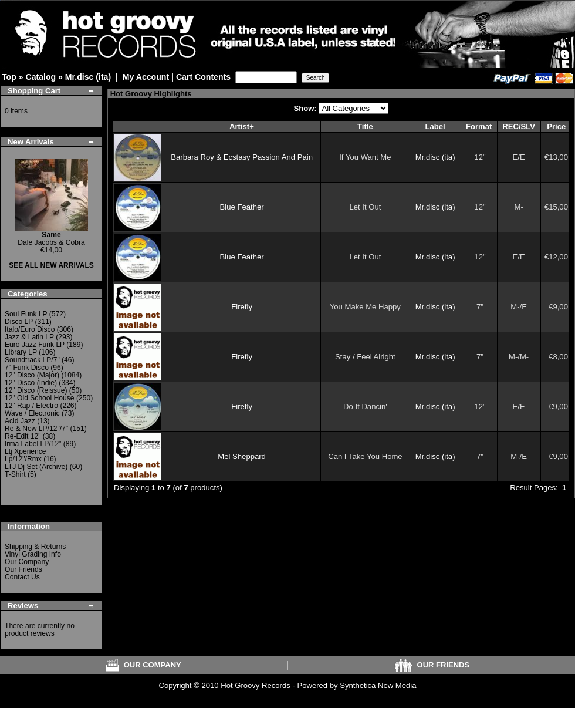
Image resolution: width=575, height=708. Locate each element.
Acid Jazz (20, 421)
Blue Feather (242, 207)
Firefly (241, 306)
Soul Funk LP (26, 314)
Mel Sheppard (242, 456)
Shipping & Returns (35, 546)
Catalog (40, 77)
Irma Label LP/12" (33, 444)
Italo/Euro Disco (30, 329)
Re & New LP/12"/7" (36, 428)
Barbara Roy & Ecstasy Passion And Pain (242, 157)
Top (9, 77)
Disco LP (19, 322)
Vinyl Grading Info (33, 554)
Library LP (21, 352)
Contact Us (22, 577)
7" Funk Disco (27, 367)
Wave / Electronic (32, 413)
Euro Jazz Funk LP (35, 344)
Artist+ (241, 126)
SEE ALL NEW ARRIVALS (51, 265)
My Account (146, 77)
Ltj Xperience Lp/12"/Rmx (25, 455)
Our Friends (23, 569)
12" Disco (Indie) (31, 383)
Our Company (27, 562)
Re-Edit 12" (22, 436)
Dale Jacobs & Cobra (51, 239)
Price (556, 126)
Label (435, 126)
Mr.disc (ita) (88, 77)
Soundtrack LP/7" (32, 360)
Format (479, 126)
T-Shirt (15, 474)
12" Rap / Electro (31, 406)
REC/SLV (518, 126)
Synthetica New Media (378, 685)
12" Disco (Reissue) (36, 390)
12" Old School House (40, 398)
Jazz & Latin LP (29, 337)
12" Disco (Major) (32, 375)
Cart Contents (203, 77)
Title (365, 126)
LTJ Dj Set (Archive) (36, 467)
